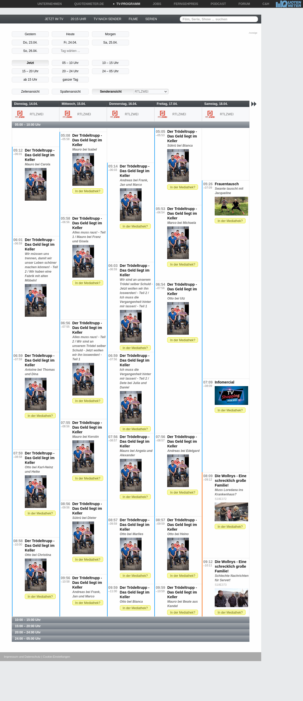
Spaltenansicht (70, 91)
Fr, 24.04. (70, 42)
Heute (70, 34)
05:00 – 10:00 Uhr (28, 125)
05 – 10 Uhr (70, 63)
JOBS (155, 4)
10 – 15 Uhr (110, 63)
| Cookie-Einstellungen (55, 656)
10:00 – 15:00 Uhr (28, 620)
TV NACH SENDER (107, 19)
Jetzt (30, 63)
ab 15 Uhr (30, 79)
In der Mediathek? (182, 187)
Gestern (30, 34)
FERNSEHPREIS (184, 4)
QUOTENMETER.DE (87, 4)
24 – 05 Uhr (110, 71)
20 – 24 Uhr (70, 71)
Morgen (110, 34)
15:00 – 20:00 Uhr (28, 626)
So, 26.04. (30, 51)
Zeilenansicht (30, 91)
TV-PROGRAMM (126, 4)
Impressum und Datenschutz (22, 656)
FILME (133, 19)
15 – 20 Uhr (30, 71)
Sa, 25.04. (110, 42)
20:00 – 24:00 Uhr (28, 632)
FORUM (242, 4)
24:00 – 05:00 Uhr (28, 638)
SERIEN (151, 19)
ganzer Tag (70, 79)
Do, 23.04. (30, 42)
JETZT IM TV (54, 19)
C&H (264, 4)
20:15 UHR (78, 19)
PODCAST (216, 4)
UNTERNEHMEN (48, 4)
